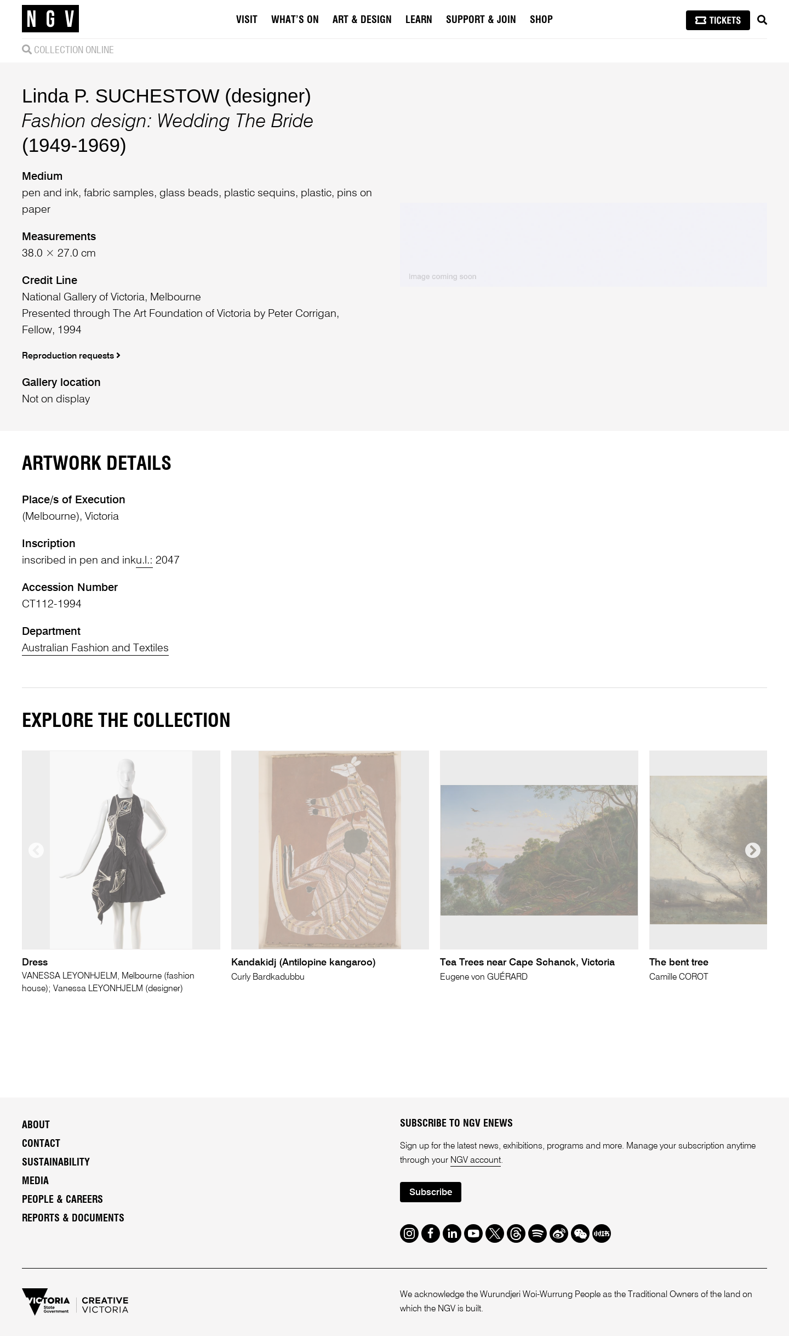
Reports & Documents (73, 1219)
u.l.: (144, 560)
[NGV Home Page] (50, 19)
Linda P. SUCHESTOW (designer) (166, 95)
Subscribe (430, 1192)
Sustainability (56, 1163)
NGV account (475, 1160)
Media (35, 1181)
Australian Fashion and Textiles (95, 648)
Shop (541, 20)
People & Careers (62, 1200)
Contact (41, 1144)
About (36, 1125)
